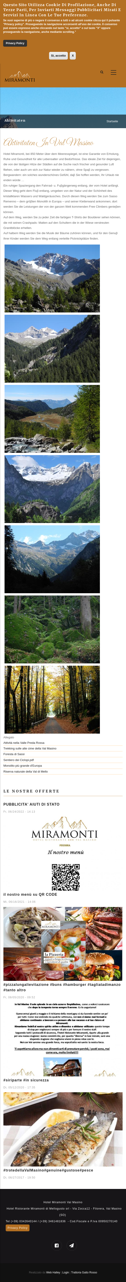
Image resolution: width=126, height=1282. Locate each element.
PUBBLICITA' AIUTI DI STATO (31, 804)
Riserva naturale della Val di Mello (25, 771)
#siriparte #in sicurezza (26, 1080)
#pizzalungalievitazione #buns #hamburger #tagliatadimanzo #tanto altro (62, 987)
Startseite (112, 121)
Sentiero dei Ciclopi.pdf (18, 760)
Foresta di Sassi (14, 754)
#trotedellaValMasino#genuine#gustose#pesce (48, 1170)
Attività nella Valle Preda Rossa (23, 742)
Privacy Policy (15, 43)
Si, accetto (58, 55)
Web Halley (53, 1272)
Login (66, 1272)
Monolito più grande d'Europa (22, 765)
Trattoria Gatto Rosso (84, 1272)
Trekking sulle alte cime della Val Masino (29, 748)
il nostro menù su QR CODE (30, 894)
